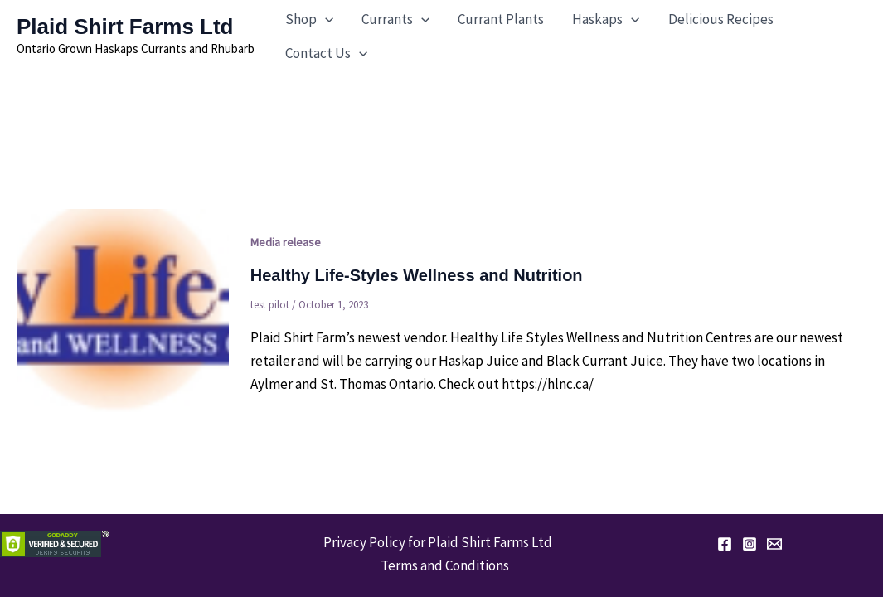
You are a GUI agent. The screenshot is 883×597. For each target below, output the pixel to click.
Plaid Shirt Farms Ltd (125, 26)
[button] (309, 19)
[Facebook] (724, 543)
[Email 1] (774, 543)
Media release (285, 242)
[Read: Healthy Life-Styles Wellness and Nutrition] (123, 311)
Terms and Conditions (445, 565)
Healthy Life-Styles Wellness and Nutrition (416, 275)
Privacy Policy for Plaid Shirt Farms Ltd (437, 542)
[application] (325, 19)
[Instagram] (749, 543)
